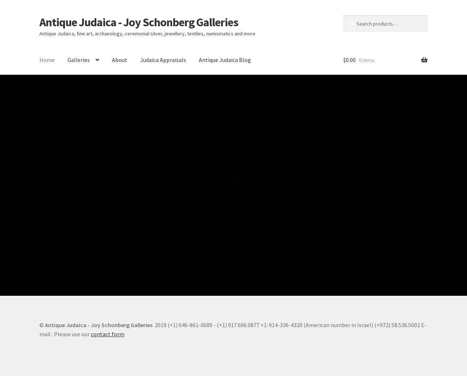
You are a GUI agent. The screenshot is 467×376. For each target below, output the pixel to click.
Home (47, 59)
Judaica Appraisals (163, 59)
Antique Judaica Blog (225, 59)
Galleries (78, 59)
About (119, 59)
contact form (107, 334)
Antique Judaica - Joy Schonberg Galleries (138, 22)
